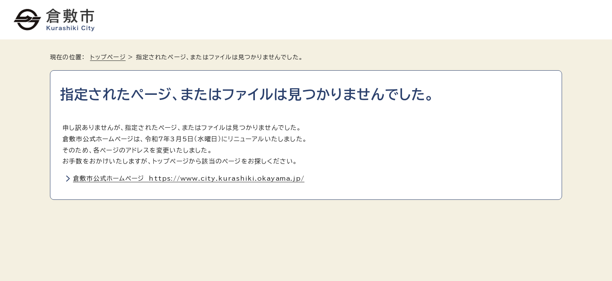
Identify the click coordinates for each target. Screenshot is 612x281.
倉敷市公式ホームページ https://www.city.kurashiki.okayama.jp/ (188, 178)
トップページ (108, 57)
